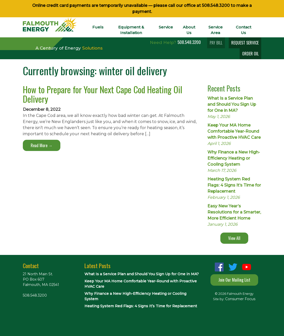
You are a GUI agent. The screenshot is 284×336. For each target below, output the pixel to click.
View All (234, 238)
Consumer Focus (240, 299)
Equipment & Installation (131, 30)
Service (166, 27)
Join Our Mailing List (234, 280)
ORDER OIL (250, 54)
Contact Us (243, 30)
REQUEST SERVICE (245, 43)
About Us (189, 30)
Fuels (97, 27)
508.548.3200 (216, 5)
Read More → (41, 145)
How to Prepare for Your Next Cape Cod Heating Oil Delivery (102, 94)
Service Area (215, 30)
